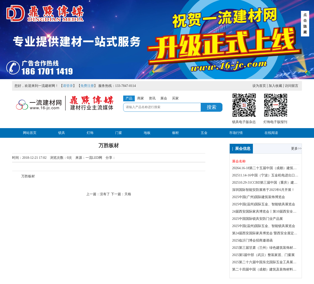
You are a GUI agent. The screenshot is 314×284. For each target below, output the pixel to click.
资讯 (152, 98)
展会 (163, 98)
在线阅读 (271, 133)
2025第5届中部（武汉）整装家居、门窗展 (263, 255)
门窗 (118, 133)
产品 (129, 98)
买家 (175, 98)
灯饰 (90, 133)
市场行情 (236, 133)
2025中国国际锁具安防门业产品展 (257, 219)
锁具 (61, 133)
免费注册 (87, 86)
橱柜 (175, 133)
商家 (140, 98)
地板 (147, 133)
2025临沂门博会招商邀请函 (252, 240)
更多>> (296, 148)
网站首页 (29, 133)
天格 (127, 194)
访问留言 (291, 86)
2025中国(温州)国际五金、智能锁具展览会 (263, 204)
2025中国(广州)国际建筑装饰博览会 (258, 197)
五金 (204, 133)
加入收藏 (275, 86)
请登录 (68, 86)
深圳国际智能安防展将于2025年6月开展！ (263, 190)
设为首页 (259, 86)
